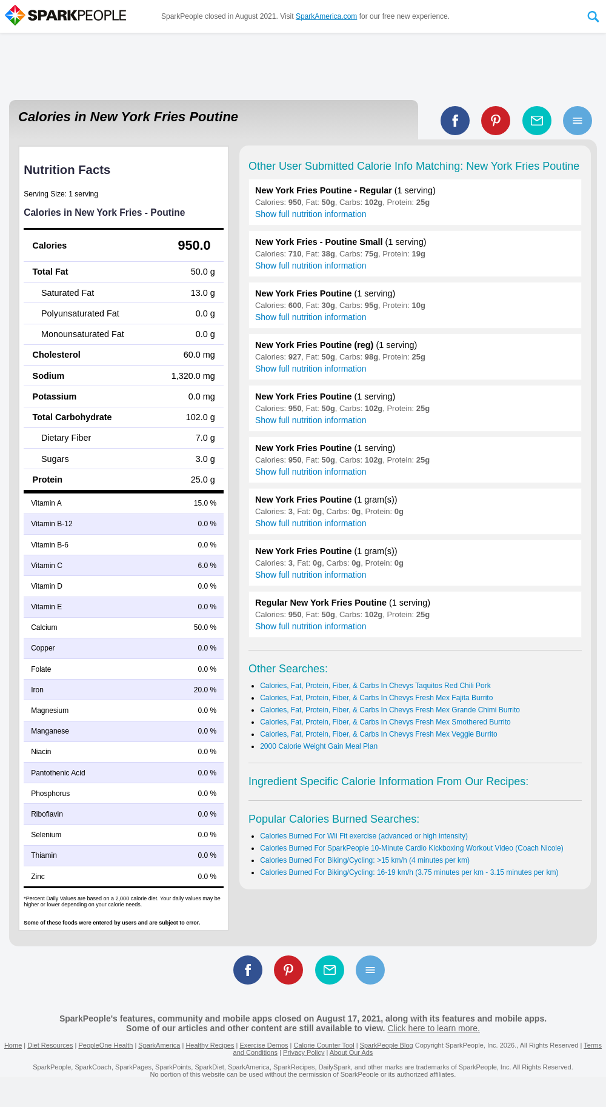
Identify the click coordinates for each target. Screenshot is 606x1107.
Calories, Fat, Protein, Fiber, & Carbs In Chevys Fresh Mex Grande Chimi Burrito (390, 710)
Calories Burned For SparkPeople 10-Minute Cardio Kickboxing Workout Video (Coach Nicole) (411, 848)
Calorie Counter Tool (324, 1045)
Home (13, 1045)
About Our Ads (351, 1052)
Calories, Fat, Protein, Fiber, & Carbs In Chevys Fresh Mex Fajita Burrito (376, 698)
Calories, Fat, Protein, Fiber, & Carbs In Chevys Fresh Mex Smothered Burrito (385, 722)
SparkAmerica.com (326, 16)
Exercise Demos (263, 1045)
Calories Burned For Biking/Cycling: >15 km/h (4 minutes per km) (365, 860)
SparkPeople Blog (386, 1045)
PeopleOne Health (105, 1045)
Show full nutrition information (311, 214)
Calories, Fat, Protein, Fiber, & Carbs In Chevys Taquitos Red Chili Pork (375, 685)
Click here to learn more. (433, 1028)
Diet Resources (50, 1045)
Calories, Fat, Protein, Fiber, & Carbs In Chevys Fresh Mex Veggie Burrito (379, 734)
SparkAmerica (159, 1045)
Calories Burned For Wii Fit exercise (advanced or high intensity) (364, 836)
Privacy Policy (303, 1052)
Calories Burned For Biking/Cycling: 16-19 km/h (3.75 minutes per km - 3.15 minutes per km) (409, 872)
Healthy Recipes (209, 1045)
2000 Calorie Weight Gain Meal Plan (319, 746)
